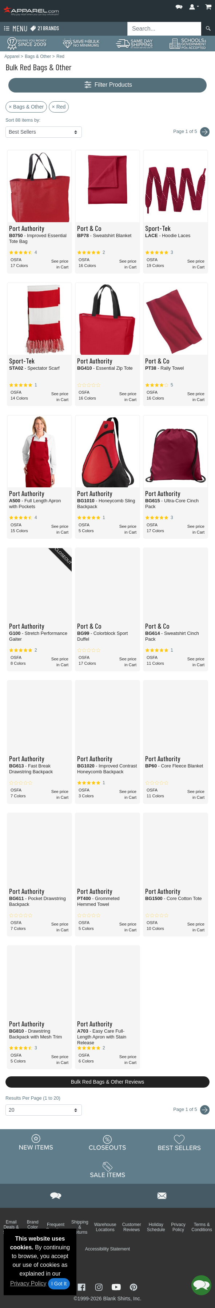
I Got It (59, 1284)
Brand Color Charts (32, 1227)
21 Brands (44, 28)
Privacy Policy (28, 1283)
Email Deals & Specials (11, 1227)
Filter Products (107, 85)
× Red (59, 107)
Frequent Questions (55, 1227)
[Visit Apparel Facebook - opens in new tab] (82, 1286)
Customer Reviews (131, 1227)
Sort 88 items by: (22, 120)
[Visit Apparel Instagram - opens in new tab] (99, 1286)
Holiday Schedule (156, 1227)
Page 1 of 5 (191, 1110)
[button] (179, 5)
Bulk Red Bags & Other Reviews (107, 1082)
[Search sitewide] (164, 29)
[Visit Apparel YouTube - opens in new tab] (117, 1286)
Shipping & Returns (79, 1227)
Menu (15, 29)
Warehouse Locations (105, 1227)
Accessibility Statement (107, 1249)
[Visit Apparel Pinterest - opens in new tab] (133, 1286)
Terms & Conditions (201, 1227)
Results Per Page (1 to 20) (32, 1098)
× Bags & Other (26, 107)
